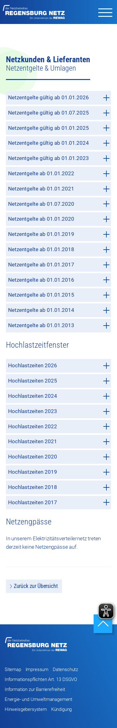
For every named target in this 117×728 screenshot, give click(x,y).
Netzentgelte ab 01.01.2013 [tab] (59, 325)
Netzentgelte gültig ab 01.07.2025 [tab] (59, 113)
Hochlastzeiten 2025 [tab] (59, 381)
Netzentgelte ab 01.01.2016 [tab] (59, 280)
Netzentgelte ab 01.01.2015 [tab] (59, 295)
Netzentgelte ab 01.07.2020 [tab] (59, 204)
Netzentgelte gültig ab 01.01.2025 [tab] (59, 128)
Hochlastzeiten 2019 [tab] (59, 472)
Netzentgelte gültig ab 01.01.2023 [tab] (59, 158)
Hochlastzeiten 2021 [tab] (59, 441)
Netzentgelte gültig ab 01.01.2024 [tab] (59, 143)
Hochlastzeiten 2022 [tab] (59, 426)
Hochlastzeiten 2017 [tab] (59, 502)
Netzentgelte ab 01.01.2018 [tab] (59, 249)
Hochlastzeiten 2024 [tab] (59, 396)
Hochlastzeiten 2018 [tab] (59, 487)
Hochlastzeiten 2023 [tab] (59, 411)
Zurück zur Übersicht (36, 586)
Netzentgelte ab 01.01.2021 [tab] (59, 189)
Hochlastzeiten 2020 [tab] (59, 456)
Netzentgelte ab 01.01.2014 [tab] (59, 310)
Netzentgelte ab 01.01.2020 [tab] (59, 219)
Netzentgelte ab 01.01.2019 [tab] (59, 234)
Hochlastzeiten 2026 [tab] (59, 365)
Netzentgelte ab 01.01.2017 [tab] (59, 264)
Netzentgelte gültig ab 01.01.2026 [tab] (59, 97)
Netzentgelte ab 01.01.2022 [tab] (59, 173)
